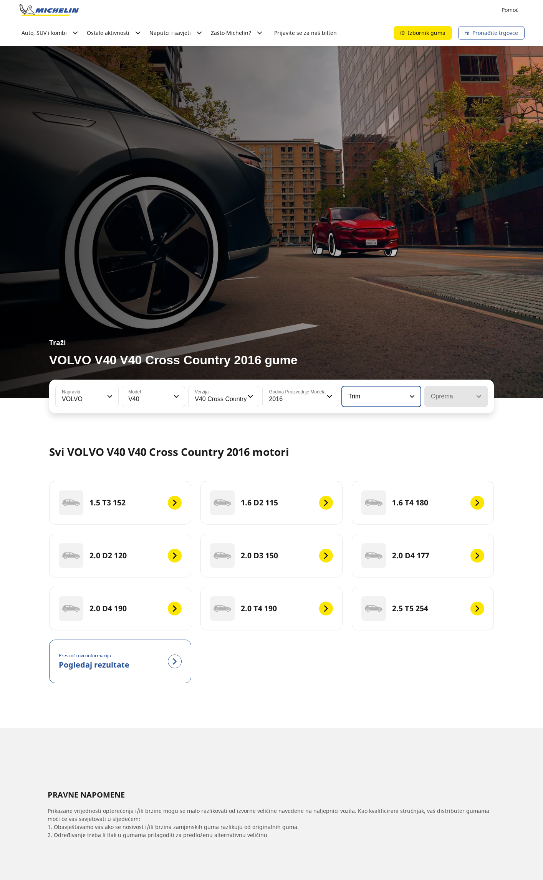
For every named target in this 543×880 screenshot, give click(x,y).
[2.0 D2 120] (120, 555)
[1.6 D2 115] (271, 503)
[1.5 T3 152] (120, 503)
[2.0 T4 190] (271, 608)
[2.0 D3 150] (271, 555)
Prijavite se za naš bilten (305, 32)
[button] (109, 396)
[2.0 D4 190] (120, 608)
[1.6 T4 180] (423, 503)
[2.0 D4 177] (423, 555)
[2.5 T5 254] (423, 608)
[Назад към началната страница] (49, 10)
